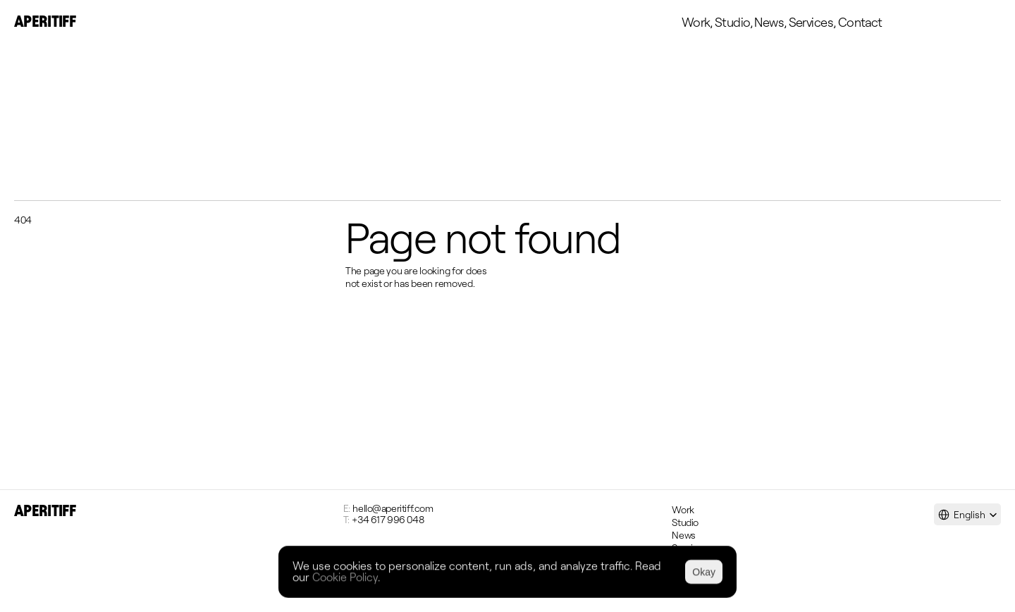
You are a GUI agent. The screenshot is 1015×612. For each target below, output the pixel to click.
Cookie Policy (345, 576)
